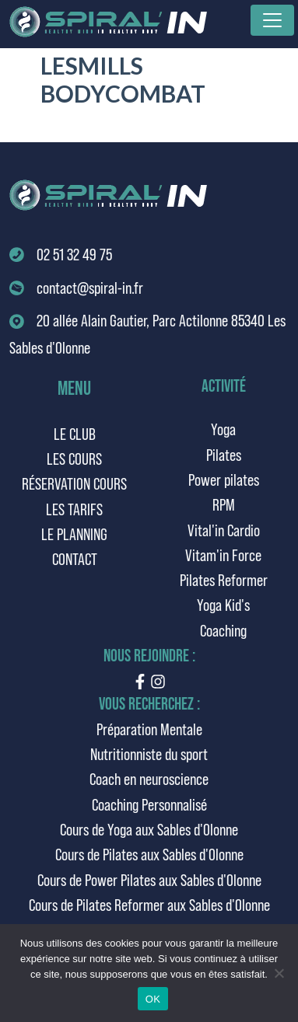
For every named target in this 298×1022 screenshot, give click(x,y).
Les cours (74, 458)
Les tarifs (74, 508)
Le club (75, 433)
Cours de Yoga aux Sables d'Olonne (149, 829)
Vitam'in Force (223, 554)
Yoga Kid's (223, 604)
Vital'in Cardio (224, 529)
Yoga (223, 428)
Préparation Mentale (149, 728)
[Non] (278, 973)
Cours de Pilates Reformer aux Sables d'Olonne (149, 904)
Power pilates (223, 479)
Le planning (74, 533)
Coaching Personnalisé (149, 804)
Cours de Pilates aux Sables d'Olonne (149, 853)
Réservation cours (74, 483)
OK (152, 999)
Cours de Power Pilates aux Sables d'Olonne (149, 879)
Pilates (223, 454)
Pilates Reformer (224, 579)
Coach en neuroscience (149, 778)
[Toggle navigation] (272, 20)
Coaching (223, 630)
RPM (223, 504)
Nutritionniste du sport (149, 753)
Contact (74, 558)
